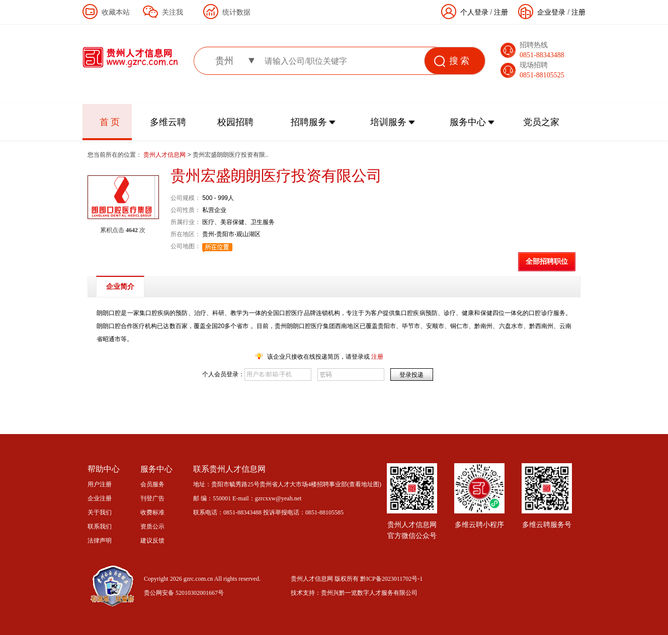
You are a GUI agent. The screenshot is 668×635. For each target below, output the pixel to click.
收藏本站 (116, 12)
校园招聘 (235, 122)
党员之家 (541, 122)
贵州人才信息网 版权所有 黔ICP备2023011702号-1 (357, 578)
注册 (578, 12)
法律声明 (100, 540)
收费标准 (152, 512)
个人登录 (474, 12)
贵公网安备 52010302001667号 (184, 592)
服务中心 (468, 122)
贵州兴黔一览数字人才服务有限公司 (369, 592)
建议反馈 (152, 540)
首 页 (110, 122)
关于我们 (100, 512)
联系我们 (100, 526)
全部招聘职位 (547, 261)
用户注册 (100, 484)
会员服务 (152, 484)
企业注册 (100, 498)
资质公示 (152, 526)
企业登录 (551, 12)
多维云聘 (168, 122)
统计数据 (236, 12)
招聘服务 (309, 122)
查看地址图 (364, 484)
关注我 (172, 12)
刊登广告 (152, 498)
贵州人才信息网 (165, 154)
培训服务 (388, 122)
